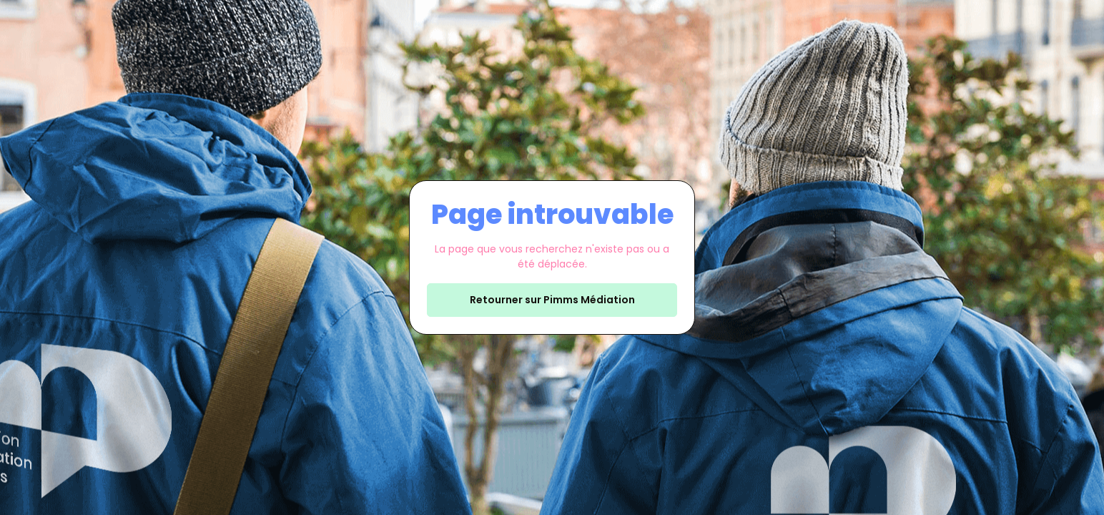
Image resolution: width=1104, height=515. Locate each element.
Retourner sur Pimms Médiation (552, 300)
